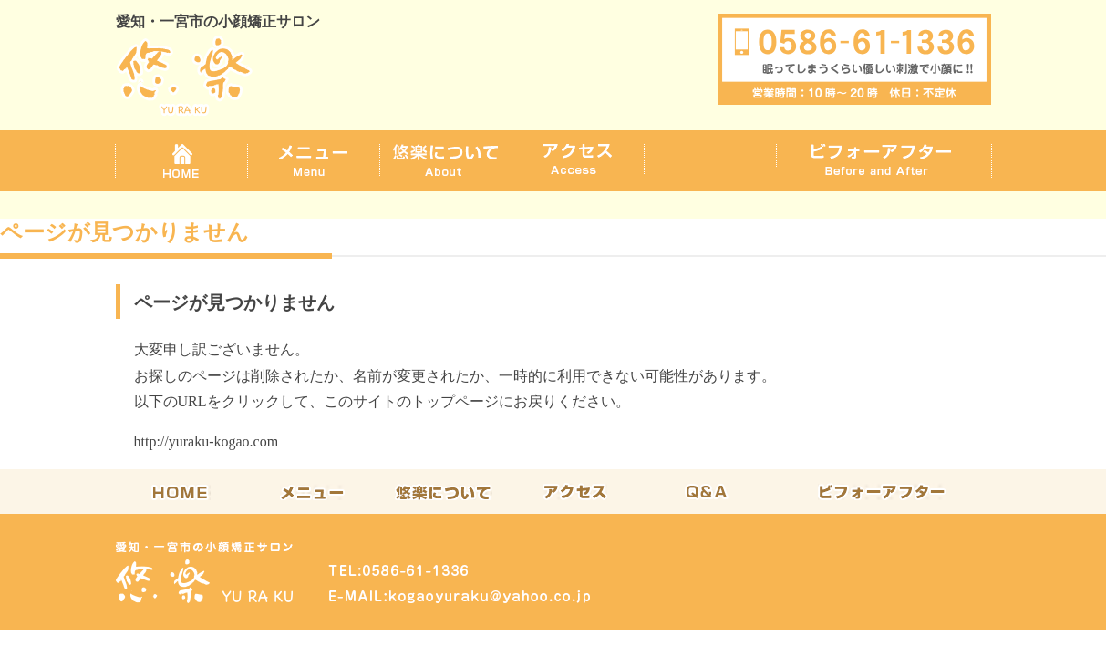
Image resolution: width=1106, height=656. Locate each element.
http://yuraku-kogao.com (206, 441)
